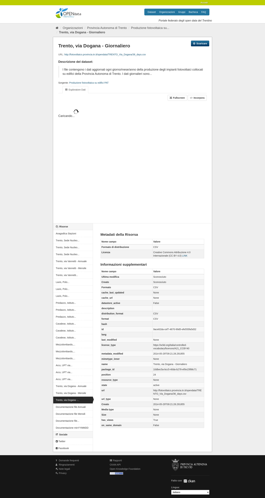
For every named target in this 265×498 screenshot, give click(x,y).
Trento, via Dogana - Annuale (71, 386)
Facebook (62, 448)
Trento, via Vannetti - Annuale (71, 261)
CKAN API (115, 464)
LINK (184, 255)
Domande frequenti (67, 460)
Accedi (204, 2)
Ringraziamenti (65, 464)
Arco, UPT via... (64, 365)
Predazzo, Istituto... (66, 303)
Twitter (60, 441)
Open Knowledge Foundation (125, 469)
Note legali (63, 469)
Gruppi (181, 12)
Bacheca (193, 12)
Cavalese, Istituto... (66, 323)
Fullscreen (177, 97)
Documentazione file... (67, 420)
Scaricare (200, 43)
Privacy (61, 473)
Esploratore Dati (75, 89)
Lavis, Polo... (62, 282)
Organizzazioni (167, 12)
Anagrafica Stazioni (66, 233)
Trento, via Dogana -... (67, 400)
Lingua (175, 487)
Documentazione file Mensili (70, 414)
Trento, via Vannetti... (67, 275)
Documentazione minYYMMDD (72, 427)
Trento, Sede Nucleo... (67, 240)
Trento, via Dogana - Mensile (71, 393)
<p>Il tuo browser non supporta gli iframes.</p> (132, 162)
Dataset (152, 12)
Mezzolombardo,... (65, 344)
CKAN (189, 481)
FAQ (203, 12)
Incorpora (197, 97)
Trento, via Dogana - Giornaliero (82, 32)
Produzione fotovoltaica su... (150, 28)
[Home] (57, 28)
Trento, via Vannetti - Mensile (71, 268)
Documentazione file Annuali (71, 407)
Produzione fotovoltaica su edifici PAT (89, 82)
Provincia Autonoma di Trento (107, 28)
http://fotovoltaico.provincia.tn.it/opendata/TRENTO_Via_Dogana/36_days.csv (105, 54)
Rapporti (116, 460)
